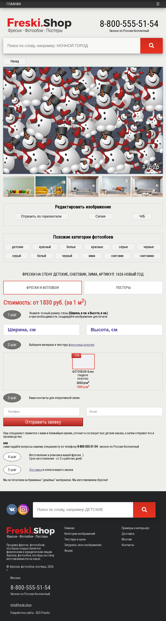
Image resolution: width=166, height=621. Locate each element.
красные (97, 247)
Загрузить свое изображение (83, 545)
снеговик (117, 256)
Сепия (100, 216)
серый (16, 256)
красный (45, 247)
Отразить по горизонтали (41, 216)
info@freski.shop (21, 605)
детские (17, 247)
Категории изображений (79, 533)
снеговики (147, 256)
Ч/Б (142, 216)
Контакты (128, 545)
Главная (13, 4)
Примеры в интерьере (135, 528)
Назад (14, 61)
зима (91, 256)
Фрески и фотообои (42, 288)
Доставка (35, 469)
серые (123, 247)
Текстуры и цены (75, 539)
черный (67, 256)
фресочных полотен (81, 344)
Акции (68, 550)
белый (41, 256)
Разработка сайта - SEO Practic (30, 612)
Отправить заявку (43, 422)
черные (149, 247)
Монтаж (127, 539)
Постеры (123, 288)
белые (71, 247)
